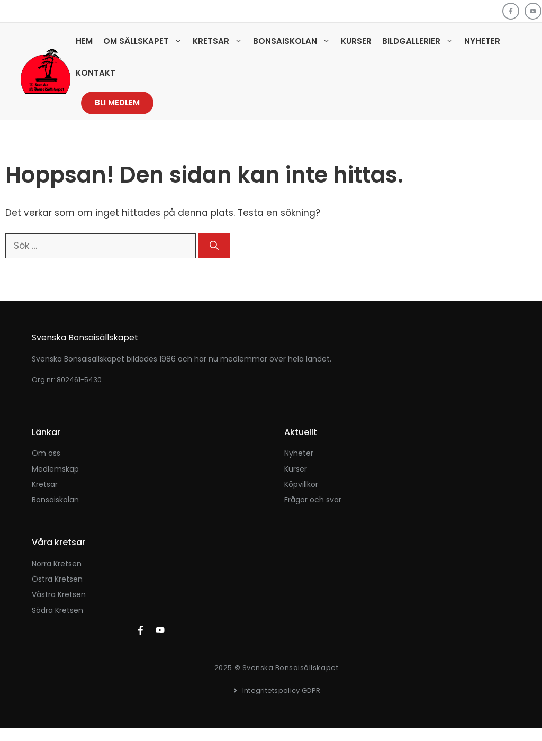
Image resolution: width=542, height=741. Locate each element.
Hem (84, 41)
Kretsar (220, 41)
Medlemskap (55, 469)
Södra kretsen (57, 610)
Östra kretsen (57, 579)
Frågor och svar (312, 499)
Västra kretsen (59, 594)
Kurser (356, 41)
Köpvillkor (301, 484)
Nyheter (482, 41)
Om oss (46, 453)
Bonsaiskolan (294, 41)
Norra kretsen (57, 563)
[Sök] (214, 246)
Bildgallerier (420, 41)
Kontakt (95, 72)
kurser (295, 469)
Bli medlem (117, 102)
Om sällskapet (145, 41)
